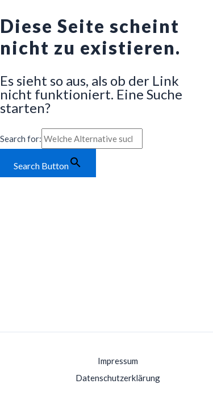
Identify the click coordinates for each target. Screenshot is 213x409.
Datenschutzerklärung (118, 378)
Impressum (118, 361)
